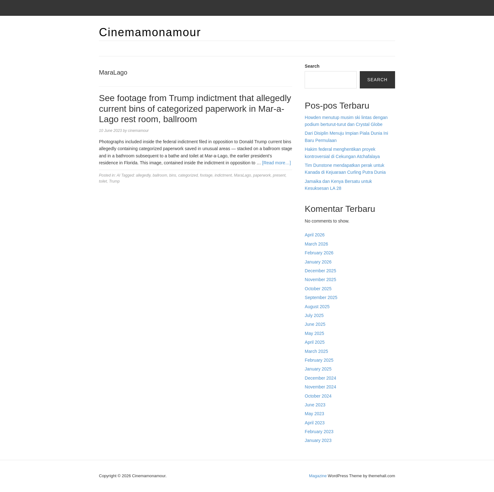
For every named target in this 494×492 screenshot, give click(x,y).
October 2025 (318, 288)
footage (206, 175)
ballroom (159, 175)
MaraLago (242, 175)
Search (312, 66)
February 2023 (319, 431)
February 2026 (319, 252)
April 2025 (315, 342)
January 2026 (318, 261)
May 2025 (314, 333)
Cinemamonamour (150, 32)
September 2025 (321, 297)
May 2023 (314, 413)
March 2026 (316, 243)
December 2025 (320, 270)
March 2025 (316, 351)
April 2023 (315, 422)
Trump (114, 181)
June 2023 (315, 404)
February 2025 (319, 360)
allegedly (143, 175)
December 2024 (320, 378)
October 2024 (318, 396)
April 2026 (315, 234)
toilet (103, 181)
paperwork (262, 175)
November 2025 (320, 279)
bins (172, 175)
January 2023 (318, 440)
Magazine (318, 475)
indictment (223, 175)
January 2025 (318, 368)
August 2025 (317, 306)
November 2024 (320, 386)
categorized (188, 175)
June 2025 (315, 324)
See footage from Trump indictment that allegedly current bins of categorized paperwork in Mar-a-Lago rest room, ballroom (195, 108)
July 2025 (314, 315)
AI (118, 175)
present (279, 175)
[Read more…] (276, 162)
